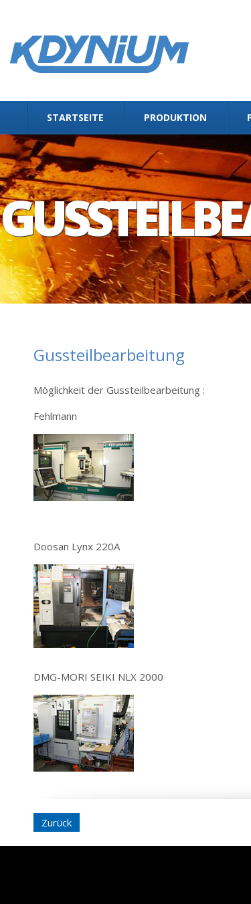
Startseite (75, 117)
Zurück (56, 822)
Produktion (175, 117)
